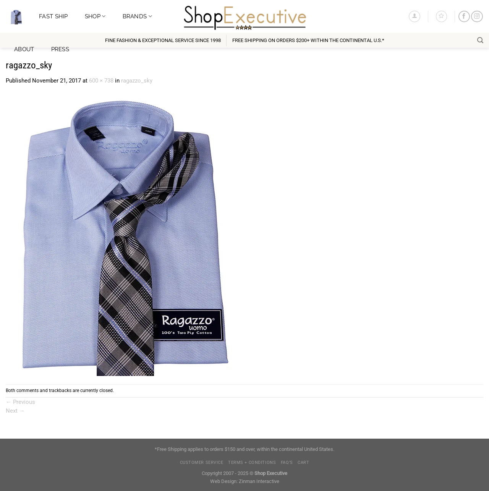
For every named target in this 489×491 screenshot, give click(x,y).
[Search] (480, 40)
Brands (137, 16)
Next (15, 410)
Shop (95, 16)
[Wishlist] (441, 16)
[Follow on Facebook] (464, 17)
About (24, 49)
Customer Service (201, 462)
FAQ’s (287, 462)
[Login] (414, 16)
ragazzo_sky (136, 80)
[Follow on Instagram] (477, 17)
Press (60, 49)
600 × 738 (101, 80)
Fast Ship (53, 16)
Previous (20, 402)
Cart (303, 462)
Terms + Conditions (252, 462)
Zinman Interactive (259, 481)
